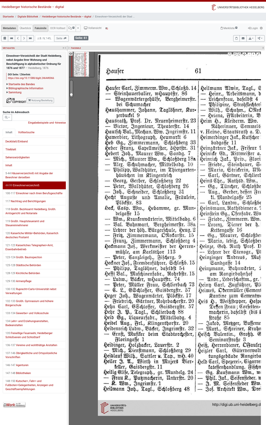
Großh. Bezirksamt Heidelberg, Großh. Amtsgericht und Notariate (30, 211)
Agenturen (16, 365)
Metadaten (9, 28)
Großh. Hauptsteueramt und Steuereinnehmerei (24, 223)
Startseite (8, 16)
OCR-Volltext (57, 28)
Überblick (25, 28)
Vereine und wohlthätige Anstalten (31, 345)
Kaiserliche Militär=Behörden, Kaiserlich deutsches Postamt (31, 235)
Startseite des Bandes (21, 84)
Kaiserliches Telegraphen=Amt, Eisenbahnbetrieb (29, 247)
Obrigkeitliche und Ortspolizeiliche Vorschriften (31, 355)
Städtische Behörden (23, 265)
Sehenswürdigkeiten (17, 157)
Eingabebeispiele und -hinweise (47, 122)
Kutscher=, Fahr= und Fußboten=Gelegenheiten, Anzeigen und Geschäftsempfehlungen (29, 385)
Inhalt (9, 132)
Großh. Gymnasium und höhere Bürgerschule (29, 303)
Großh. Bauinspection (23, 257)
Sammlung (15, 92)
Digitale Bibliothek (28, 16)
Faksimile (40, 28)
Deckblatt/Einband (16, 141)
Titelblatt (10, 149)
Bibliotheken (18, 373)
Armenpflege (18, 281)
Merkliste (229, 28)
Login (253, 28)
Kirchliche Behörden (22, 273)
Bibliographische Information (25, 88)
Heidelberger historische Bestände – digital (33, 7)
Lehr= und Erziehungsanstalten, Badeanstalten (27, 323)
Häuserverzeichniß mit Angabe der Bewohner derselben (29, 175)
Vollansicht (92, 28)
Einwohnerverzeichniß (22, 185)
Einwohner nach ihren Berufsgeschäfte (33, 193)
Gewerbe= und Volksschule (27, 313)
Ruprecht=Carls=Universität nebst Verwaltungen (30, 291)
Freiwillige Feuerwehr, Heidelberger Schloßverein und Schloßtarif (29, 335)
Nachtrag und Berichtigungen (25, 201)
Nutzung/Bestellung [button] (40, 100)
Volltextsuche (26, 132)
